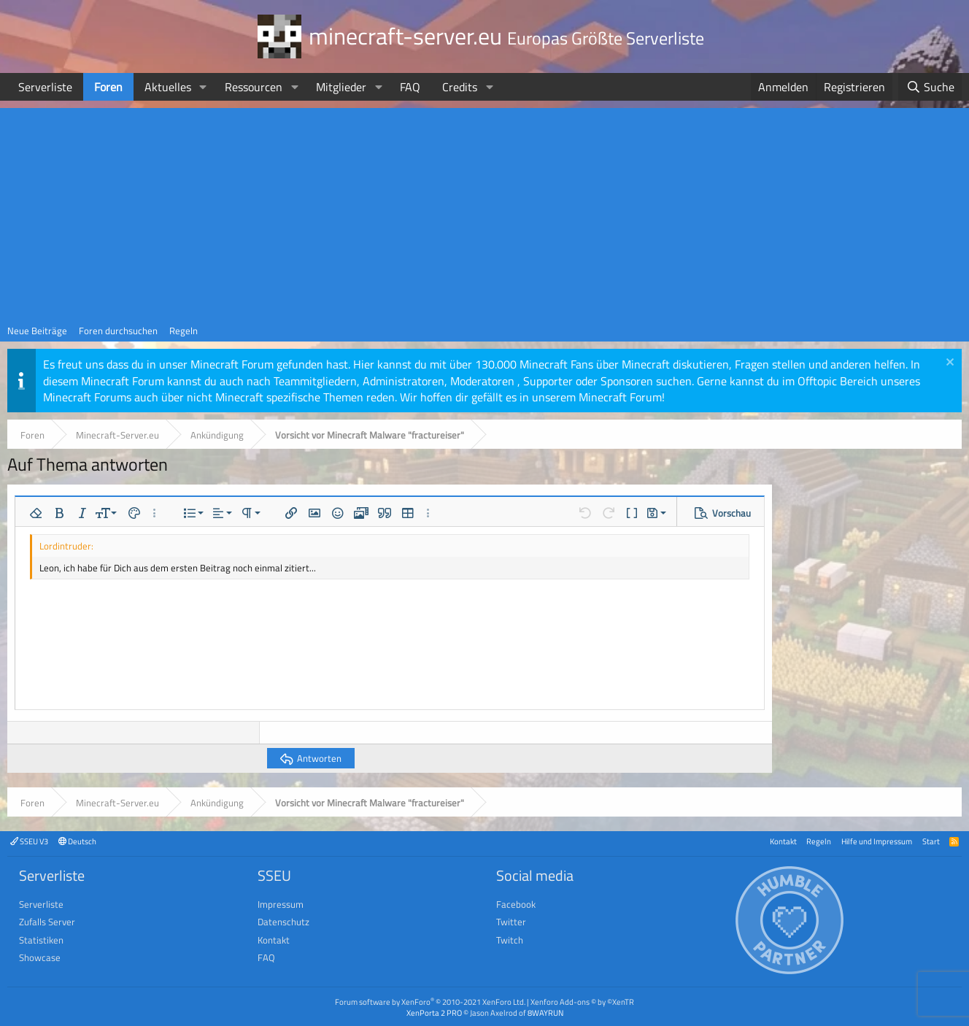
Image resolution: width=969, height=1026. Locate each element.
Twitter (511, 921)
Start (931, 841)
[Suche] (930, 87)
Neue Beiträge (37, 330)
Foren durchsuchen (118, 330)
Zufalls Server (47, 921)
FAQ (410, 87)
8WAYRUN (545, 1012)
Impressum (281, 904)
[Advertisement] (484, 210)
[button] (203, 87)
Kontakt (783, 841)
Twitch (509, 940)
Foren (108, 87)
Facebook (516, 904)
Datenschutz (283, 921)
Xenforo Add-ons (582, 1001)
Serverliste (45, 87)
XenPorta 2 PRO (434, 1012)
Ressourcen (253, 87)
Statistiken (41, 940)
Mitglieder (341, 87)
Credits (459, 87)
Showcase (40, 957)
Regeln (183, 330)
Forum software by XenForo (430, 1001)
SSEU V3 (29, 841)
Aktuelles (167, 87)
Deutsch (77, 841)
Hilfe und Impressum (876, 841)
